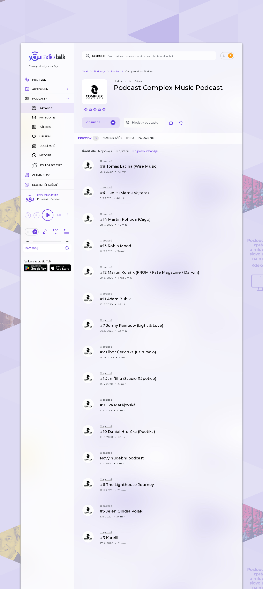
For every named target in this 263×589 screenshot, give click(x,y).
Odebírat (100, 122)
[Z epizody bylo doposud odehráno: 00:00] (27, 241)
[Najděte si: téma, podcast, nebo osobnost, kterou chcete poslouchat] (149, 55)
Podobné (146, 138)
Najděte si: (98, 55)
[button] (47, 89)
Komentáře (112, 138)
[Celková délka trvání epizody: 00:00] (67, 241)
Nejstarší (122, 151)
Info (130, 138)
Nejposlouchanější (145, 151)
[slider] (33, 241)
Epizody (88, 138)
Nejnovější (105, 151)
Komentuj (47, 248)
